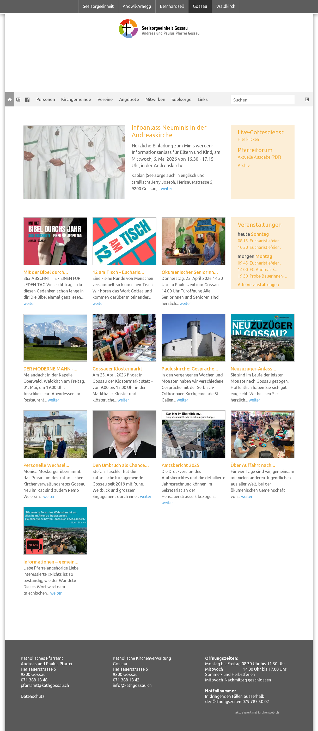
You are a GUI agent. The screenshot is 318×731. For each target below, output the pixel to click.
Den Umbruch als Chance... (121, 465)
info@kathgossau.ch (132, 685)
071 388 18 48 (34, 680)
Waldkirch (225, 6)
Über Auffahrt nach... (253, 465)
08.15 (243, 240)
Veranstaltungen (260, 224)
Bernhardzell (172, 6)
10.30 (243, 247)
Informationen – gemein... (50, 561)
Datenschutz (33, 696)
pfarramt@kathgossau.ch (45, 685)
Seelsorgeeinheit (98, 6)
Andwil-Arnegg (137, 6)
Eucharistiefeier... (265, 240)
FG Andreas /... (263, 269)
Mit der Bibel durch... (45, 272)
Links (203, 99)
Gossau (200, 6)
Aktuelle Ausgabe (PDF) (259, 157)
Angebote (129, 99)
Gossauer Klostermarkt (117, 368)
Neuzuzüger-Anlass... (253, 368)
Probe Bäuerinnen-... (268, 276)
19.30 (243, 276)
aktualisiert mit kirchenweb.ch (257, 712)
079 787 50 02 (255, 701)
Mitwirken (155, 99)
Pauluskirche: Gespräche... (190, 368)
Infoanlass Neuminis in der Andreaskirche (169, 131)
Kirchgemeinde (76, 99)
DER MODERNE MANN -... (50, 368)
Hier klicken (248, 139)
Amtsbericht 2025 (180, 465)
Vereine (105, 99)
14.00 (243, 269)
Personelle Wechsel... (46, 465)
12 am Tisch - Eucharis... (118, 272)
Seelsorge (182, 99)
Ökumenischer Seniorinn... (190, 272)
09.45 (243, 263)
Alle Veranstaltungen (258, 284)
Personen (45, 99)
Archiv (244, 165)
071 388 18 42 (126, 680)
